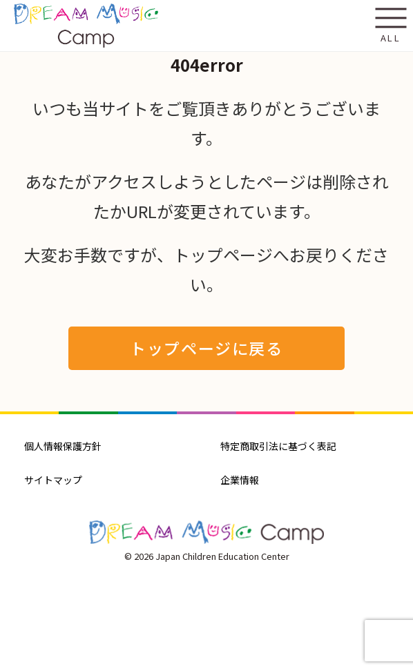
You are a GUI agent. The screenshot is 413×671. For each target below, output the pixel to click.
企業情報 (239, 480)
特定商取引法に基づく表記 (278, 446)
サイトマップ (53, 480)
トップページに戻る (206, 348)
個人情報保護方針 (63, 446)
